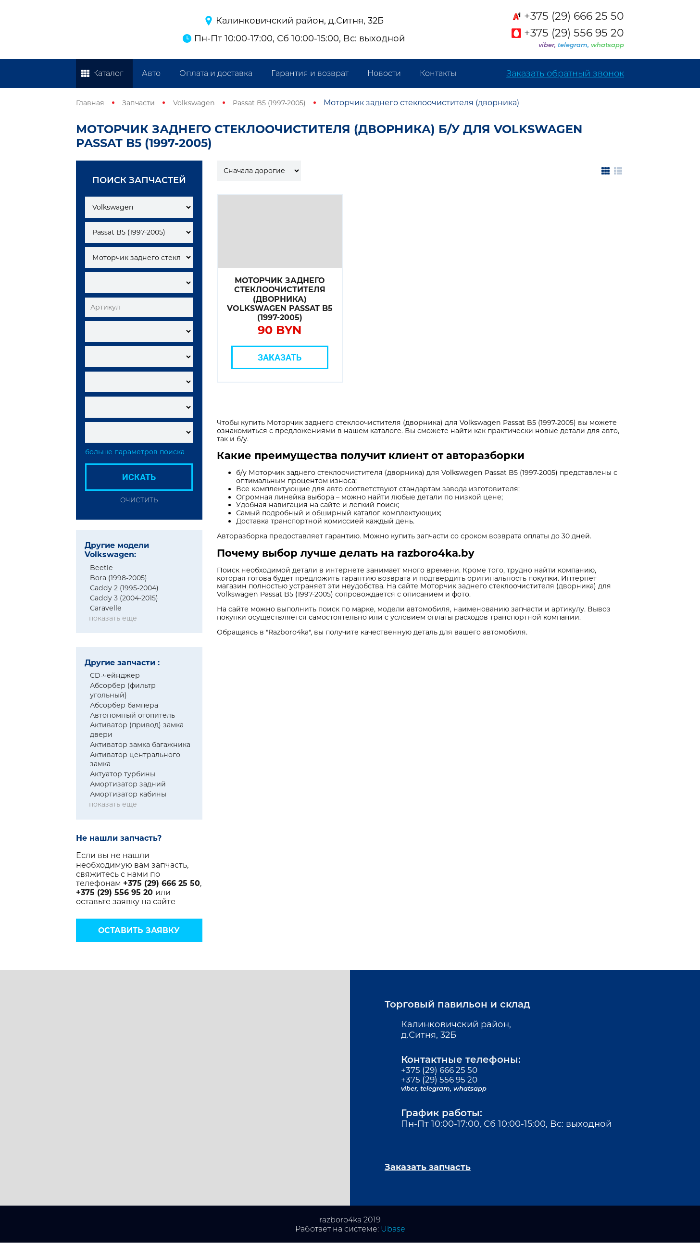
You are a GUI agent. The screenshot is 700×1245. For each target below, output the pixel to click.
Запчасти (143, 102)
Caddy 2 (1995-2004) (124, 588)
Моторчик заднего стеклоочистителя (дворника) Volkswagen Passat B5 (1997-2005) (280, 299)
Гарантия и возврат (310, 73)
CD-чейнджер (115, 675)
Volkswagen (203, 102)
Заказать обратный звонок (565, 73)
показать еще (113, 618)
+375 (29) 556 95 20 (574, 33)
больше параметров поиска (135, 452)
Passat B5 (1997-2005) (286, 102)
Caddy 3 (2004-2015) (124, 598)
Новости (384, 73)
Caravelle (106, 608)
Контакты (438, 73)
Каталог (108, 73)
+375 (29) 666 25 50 (574, 16)
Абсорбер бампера (124, 705)
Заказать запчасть (432, 1168)
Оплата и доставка (215, 73)
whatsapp (607, 45)
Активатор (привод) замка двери (137, 730)
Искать (139, 477)
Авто (151, 73)
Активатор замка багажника (140, 744)
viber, (548, 45)
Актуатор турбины (122, 774)
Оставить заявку (139, 930)
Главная (91, 102)
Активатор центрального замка (135, 759)
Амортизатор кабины (128, 794)
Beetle (101, 567)
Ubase (393, 1231)
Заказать (279, 357)
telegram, (574, 45)
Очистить (139, 500)
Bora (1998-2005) (118, 577)
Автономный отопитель (132, 715)
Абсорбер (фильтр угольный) (123, 690)
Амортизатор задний (128, 784)
